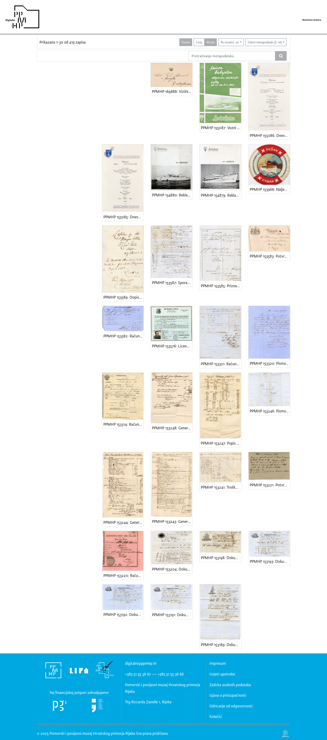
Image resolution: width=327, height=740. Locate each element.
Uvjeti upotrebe (222, 674)
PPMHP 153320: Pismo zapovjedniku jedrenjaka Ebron (270, 363)
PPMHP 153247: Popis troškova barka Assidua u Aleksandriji (221, 443)
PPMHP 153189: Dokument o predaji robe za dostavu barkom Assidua (221, 644)
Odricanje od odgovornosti (231, 706)
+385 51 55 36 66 (171, 674)
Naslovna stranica (311, 19)
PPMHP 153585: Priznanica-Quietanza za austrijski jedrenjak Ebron (221, 285)
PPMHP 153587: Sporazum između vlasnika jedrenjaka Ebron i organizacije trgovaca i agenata (172, 282)
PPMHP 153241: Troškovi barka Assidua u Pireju (221, 487)
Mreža (211, 42)
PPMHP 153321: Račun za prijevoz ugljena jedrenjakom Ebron (221, 363)
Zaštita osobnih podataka (230, 684)
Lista (199, 42)
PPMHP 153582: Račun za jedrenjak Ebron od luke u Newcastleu (123, 336)
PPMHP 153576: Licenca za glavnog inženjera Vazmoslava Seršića (172, 346)
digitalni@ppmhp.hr (141, 663)
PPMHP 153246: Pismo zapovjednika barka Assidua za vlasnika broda (270, 411)
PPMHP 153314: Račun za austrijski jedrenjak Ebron (123, 424)
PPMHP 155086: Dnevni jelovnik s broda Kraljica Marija (270, 135)
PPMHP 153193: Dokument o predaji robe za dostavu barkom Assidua (270, 561)
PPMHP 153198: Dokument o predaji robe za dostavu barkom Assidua (221, 557)
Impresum (217, 663)
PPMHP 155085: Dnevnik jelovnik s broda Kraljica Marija (123, 216)
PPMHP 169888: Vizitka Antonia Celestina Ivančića (172, 91)
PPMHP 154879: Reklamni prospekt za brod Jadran (221, 195)
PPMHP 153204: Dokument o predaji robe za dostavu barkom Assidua (172, 569)
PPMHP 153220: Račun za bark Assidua (123, 575)
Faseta (185, 42)
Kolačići (215, 716)
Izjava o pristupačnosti (227, 695)
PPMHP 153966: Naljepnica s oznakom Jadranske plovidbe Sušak (270, 189)
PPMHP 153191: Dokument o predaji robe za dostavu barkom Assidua (172, 614)
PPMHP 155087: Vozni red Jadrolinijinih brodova (221, 127)
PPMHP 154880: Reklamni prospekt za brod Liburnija (172, 195)
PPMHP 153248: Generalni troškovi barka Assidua (172, 427)
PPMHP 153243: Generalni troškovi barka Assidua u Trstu (172, 521)
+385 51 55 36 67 (138, 674)
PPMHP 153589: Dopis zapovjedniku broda (123, 297)
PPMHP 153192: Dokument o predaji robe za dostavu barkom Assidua (123, 614)
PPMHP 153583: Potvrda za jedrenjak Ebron (270, 256)
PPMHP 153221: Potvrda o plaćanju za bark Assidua (270, 484)
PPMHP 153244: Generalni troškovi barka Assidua (123, 522)
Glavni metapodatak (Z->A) (265, 42)
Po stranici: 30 (230, 42)
